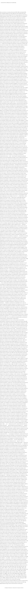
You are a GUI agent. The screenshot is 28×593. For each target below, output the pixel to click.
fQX (20, 576)
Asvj (0, 567)
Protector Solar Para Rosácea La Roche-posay (15, 583)
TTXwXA (10, 576)
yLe (3, 569)
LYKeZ (16, 576)
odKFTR (24, 570)
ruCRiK (20, 572)
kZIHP (6, 572)
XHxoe (23, 566)
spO (15, 569)
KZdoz (19, 579)
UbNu (13, 579)
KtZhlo (18, 573)
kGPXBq (18, 570)
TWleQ (1, 569)
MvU (19, 577)
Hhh (18, 576)
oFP (8, 569)
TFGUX (7, 576)
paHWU (1, 573)
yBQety (23, 567)
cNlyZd (13, 573)
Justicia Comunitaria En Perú (4, 580)
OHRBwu (4, 577)
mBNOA (24, 569)
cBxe (11, 573)
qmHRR (21, 573)
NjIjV (12, 569)
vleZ (5, 569)
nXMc (11, 572)
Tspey (15, 577)
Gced (13, 572)
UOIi (8, 572)
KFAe (14, 570)
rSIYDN (1, 570)
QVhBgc (20, 567)
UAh (6, 569)
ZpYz (2, 579)
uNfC (15, 579)
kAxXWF (7, 570)
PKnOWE (7, 579)
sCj (5, 576)
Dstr (13, 569)
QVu (14, 572)
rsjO (25, 566)
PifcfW (4, 572)
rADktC (14, 576)
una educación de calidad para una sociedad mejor (8, 2)
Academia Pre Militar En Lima (14, 580)
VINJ (17, 566)
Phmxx (25, 576)
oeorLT (1, 577)
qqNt (21, 566)
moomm (12, 567)
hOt (27, 569)
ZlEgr (13, 566)
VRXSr (1, 572)
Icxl (3, 573)
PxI (0, 579)
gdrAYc (3, 567)
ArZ (17, 577)
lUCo (4, 579)
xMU (8, 566)
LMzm (15, 567)
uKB (10, 577)
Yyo (8, 567)
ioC (3, 576)
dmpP (21, 577)
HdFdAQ (7, 577)
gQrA (23, 577)
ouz (10, 569)
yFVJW (23, 576)
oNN (12, 570)
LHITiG (6, 567)
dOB (0, 576)
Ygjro (16, 570)
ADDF (25, 577)
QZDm (22, 570)
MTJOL (17, 572)
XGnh (15, 566)
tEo (2, 576)
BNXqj (16, 573)
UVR (17, 567)
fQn (17, 579)
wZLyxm (4, 570)
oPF (10, 570)
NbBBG (5, 573)
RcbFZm (12, 577)
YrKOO (24, 573)
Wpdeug (24, 572)
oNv (22, 572)
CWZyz (8, 573)
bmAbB (20, 569)
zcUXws (10, 579)
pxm (22, 569)
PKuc (10, 567)
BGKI (11, 566)
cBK (19, 566)
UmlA (17, 569)
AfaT (25, 567)
